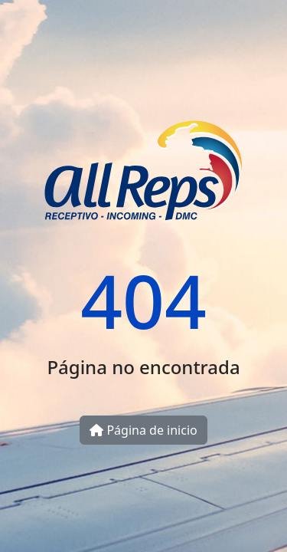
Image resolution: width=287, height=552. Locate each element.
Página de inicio (143, 430)
